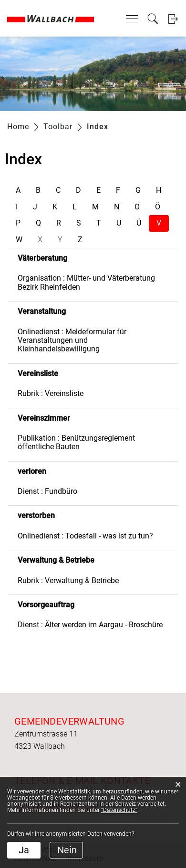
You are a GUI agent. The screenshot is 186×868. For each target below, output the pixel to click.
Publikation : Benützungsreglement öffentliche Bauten (76, 442)
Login (173, 19)
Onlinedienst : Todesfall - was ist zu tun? (85, 535)
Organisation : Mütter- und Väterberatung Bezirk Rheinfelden (86, 282)
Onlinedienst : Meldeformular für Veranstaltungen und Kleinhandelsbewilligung (72, 340)
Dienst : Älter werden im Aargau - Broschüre (90, 624)
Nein (67, 850)
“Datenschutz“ (119, 810)
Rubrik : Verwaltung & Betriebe (68, 580)
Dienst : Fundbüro (47, 491)
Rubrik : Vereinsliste (50, 393)
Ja (24, 850)
